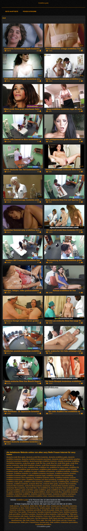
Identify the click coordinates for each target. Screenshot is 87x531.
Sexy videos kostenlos (59, 508)
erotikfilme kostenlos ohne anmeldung (59, 475)
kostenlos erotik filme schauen (41, 494)
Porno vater (40, 520)
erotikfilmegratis (63, 482)
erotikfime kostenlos (21, 484)
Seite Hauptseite (11, 11)
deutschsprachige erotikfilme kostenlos (43, 461)
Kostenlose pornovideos (69, 522)
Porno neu (47, 516)
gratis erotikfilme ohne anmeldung (21, 492)
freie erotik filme (56, 488)
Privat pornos (31, 512)
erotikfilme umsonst (50, 482)
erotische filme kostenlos (15, 486)
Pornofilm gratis (72, 516)
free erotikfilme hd (44, 488)
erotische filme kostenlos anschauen (37, 486)
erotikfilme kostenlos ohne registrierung (20, 478)
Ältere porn (30, 518)
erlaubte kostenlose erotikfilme (68, 461)
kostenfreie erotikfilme (22, 494)
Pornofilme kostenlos (69, 506)
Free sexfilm (22, 512)
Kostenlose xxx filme (17, 508)
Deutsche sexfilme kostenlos (46, 514)
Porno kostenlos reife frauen (18, 516)
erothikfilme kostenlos (14, 463)
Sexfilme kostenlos (36, 516)
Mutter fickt (34, 506)
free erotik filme (31, 488)
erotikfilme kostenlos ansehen (65, 473)
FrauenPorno (34, 522)
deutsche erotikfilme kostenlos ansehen (66, 459)
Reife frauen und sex (59, 520)
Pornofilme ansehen (28, 514)
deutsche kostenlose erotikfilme (18, 461)
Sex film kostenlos (41, 518)
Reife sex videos (44, 506)
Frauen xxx (71, 520)
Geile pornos (14, 506)
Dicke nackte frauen (59, 516)
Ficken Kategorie (29, 11)
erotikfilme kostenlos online (44, 478)
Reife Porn (13, 512)
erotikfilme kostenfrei (63, 471)
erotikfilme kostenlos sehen (16, 480)
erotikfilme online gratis (15, 482)
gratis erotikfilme (40, 490)
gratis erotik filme (28, 490)
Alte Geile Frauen (29, 520)
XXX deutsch (72, 508)
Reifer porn (25, 522)
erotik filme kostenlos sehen (51, 465)
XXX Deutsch (24, 506)
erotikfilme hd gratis (30, 471)
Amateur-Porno (57, 512)
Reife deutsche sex (32, 508)
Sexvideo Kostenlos (44, 512)
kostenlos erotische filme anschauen (61, 496)
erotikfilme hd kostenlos (46, 471)
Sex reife (48, 520)
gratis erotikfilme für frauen (56, 490)
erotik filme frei (51, 463)
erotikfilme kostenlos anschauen (43, 473)
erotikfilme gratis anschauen (29, 469)
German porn (44, 522)
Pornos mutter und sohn (17, 518)
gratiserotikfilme (39, 492)
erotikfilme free (33, 467)
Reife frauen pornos (56, 518)
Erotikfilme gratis (44, 3)
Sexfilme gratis (45, 508)
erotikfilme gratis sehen (15, 471)
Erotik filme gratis (48, 510)
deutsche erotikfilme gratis (58, 457)
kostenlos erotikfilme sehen (37, 496)
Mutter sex (58, 510)
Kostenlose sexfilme (71, 518)
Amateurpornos (14, 522)
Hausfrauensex (16, 520)
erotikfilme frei (44, 467)
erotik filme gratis (64, 463)
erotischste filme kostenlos (16, 488)
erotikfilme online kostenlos (33, 482)
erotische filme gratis (50, 484)
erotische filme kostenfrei (67, 484)
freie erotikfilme (68, 488)
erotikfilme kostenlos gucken (17, 475)
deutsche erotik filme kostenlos (37, 457)
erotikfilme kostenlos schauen (65, 478)
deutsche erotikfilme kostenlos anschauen (36, 459)
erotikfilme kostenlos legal (36, 475)
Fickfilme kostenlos (70, 510)
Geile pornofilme (15, 514)
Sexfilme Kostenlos (70, 512)
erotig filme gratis (29, 463)
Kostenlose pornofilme (33, 510)
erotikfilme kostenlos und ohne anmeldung (41, 480)
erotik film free (41, 463)
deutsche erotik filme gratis (16, 457)
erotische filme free (35, 484)
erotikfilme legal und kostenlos (67, 480)
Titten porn (74, 514)
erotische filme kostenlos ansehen (63, 486)
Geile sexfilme (55, 522)
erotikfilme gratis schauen (68, 469)
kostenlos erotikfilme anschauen (64, 494)
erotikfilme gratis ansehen (49, 469)
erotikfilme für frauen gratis (59, 467)
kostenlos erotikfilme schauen (17, 496)
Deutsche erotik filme (17, 510)
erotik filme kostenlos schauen (30, 465)
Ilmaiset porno (56, 506)
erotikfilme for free (20, 467)
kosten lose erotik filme (54, 492)
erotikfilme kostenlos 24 (22, 473)
